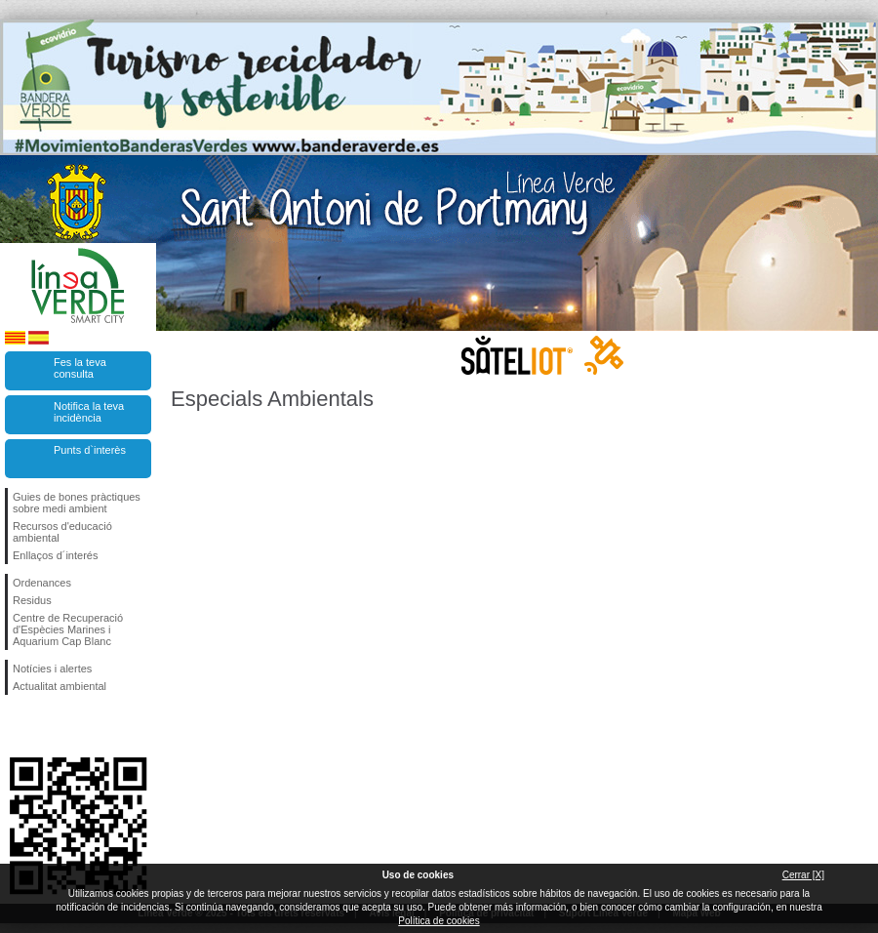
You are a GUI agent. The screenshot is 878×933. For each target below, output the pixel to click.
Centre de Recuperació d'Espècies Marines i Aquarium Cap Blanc (68, 629)
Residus (32, 600)
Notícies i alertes (52, 668)
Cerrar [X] (803, 875)
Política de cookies (438, 920)
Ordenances (42, 582)
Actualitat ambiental (59, 686)
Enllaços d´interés (55, 555)
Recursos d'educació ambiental (62, 532)
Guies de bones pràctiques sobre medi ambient (76, 502)
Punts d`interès (90, 450)
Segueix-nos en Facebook (16, 726)
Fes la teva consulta (80, 368)
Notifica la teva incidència (89, 412)
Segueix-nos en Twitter (48, 726)
